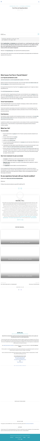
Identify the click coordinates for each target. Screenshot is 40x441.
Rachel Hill (3, 34)
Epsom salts (20, 160)
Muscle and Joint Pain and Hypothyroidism (15, 178)
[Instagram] (21, 290)
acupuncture (7, 165)
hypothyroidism (6, 43)
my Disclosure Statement (29, 423)
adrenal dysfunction (9, 95)
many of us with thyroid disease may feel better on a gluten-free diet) (20, 146)
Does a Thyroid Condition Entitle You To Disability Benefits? (9, 284)
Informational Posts (14, 6)
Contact (11, 437)
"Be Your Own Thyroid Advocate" (20, 357)
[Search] (38, 1)
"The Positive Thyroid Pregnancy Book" (20, 359)
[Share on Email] (21, 188)
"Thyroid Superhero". (20, 362)
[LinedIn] (22, 219)
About (29, 437)
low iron (27, 82)
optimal (21, 87)
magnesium (12, 138)
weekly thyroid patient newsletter (8, 345)
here (18, 98)
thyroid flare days (10, 50)
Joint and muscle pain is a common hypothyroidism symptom (12, 79)
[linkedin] (21, 439)
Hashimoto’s (13, 43)
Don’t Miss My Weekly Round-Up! (20, 365)
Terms (24, 437)
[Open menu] (1, 1)
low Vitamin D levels (33, 82)
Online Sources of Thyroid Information (34, 284)
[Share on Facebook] (19, 188)
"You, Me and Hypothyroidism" (20, 358)
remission (33, 94)
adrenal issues (12, 140)
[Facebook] (19, 219)
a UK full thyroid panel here (7, 91)
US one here (17, 91)
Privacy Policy (18, 437)
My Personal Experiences (25, 6)
